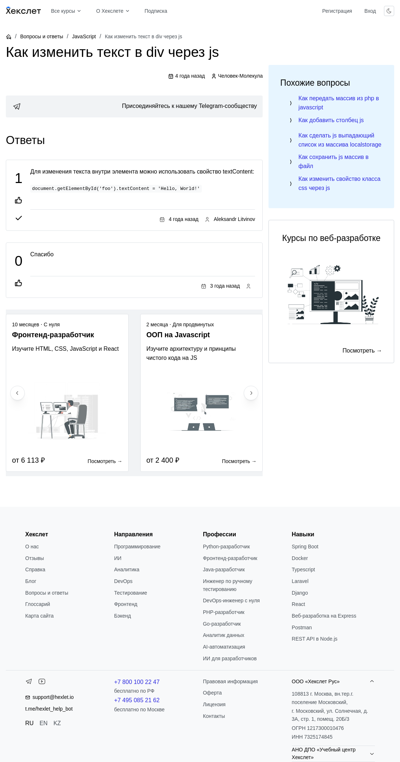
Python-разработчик (226, 546)
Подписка (156, 11)
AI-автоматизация (224, 647)
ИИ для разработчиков (230, 658)
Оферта (212, 693)
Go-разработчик (222, 624)
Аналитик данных (223, 635)
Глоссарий (37, 604)
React (298, 604)
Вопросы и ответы (41, 36)
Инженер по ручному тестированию (227, 585)
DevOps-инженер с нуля (231, 600)
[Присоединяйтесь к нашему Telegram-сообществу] (134, 106)
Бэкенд (122, 616)
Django (300, 593)
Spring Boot (305, 546)
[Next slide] (251, 393)
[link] (134, 106)
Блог (30, 581)
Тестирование (130, 593)
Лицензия (214, 704)
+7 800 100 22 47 (137, 682)
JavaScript (84, 36)
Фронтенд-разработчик (230, 558)
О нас (32, 546)
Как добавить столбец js (331, 120)
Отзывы (34, 558)
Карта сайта (39, 616)
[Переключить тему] (389, 11)
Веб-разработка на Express (324, 616)
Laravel (300, 581)
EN (43, 723)
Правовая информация (230, 681)
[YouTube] (42, 683)
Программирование (137, 546)
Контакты (214, 716)
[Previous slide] (17, 393)
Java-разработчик (224, 569)
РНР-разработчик (223, 612)
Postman (302, 627)
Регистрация (337, 11)
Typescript (303, 569)
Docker (300, 558)
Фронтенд (125, 604)
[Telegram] (28, 683)
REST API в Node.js (314, 639)
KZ (57, 723)
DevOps (123, 581)
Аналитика (126, 569)
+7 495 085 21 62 (137, 700)
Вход (370, 11)
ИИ (117, 558)
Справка (35, 569)
